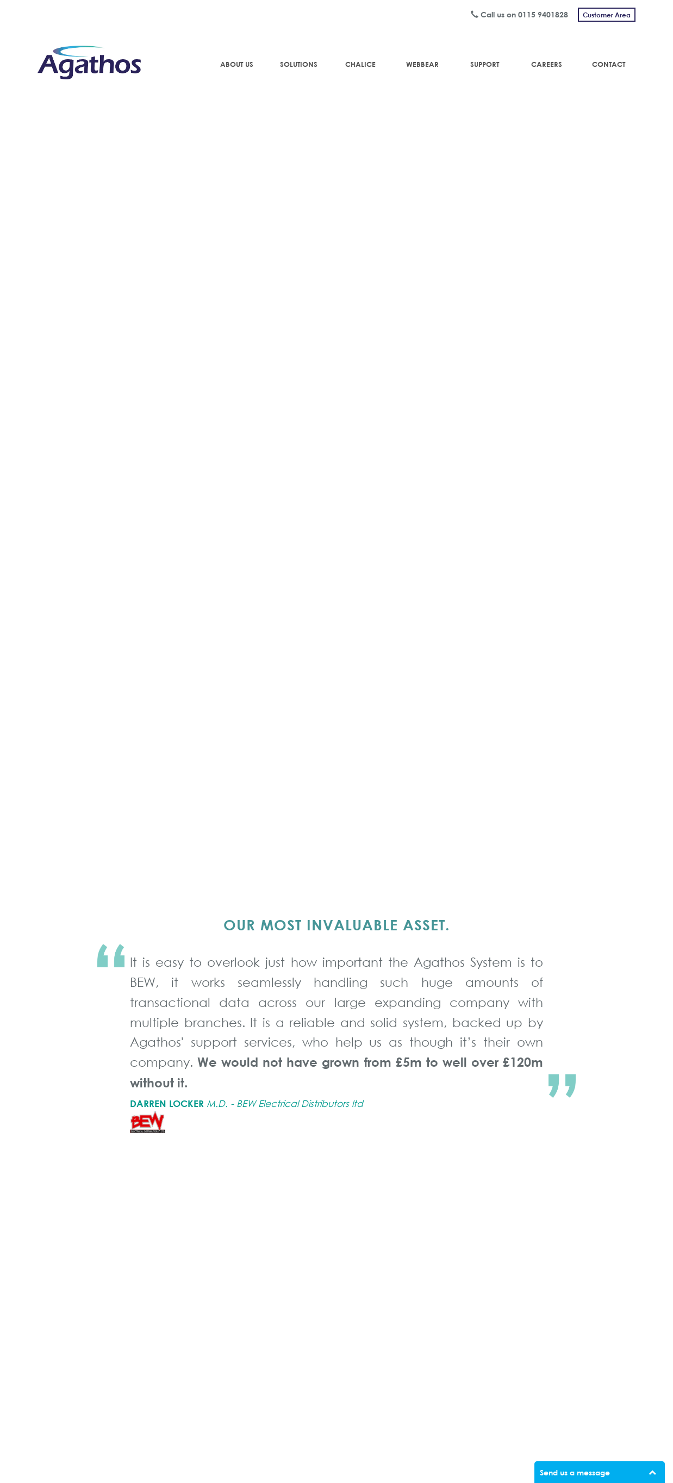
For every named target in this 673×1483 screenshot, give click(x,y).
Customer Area (607, 14)
